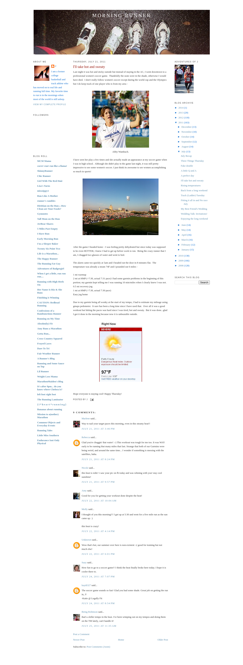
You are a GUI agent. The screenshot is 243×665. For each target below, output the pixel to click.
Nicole (85, 467)
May (184, 229)
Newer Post (78, 639)
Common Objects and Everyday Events (48, 424)
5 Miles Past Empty (47, 228)
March (185, 239)
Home (121, 639)
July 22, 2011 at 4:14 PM (98, 531)
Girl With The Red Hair (50, 180)
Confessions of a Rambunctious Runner (49, 312)
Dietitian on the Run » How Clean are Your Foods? (51, 207)
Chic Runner (44, 176)
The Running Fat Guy (48, 263)
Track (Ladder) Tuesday (192, 195)
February (186, 244)
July (183, 151)
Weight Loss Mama (47, 376)
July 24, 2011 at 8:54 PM (98, 603)
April (184, 234)
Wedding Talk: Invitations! (194, 213)
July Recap (186, 155)
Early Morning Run (47, 238)
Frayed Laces (44, 343)
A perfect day (187, 175)
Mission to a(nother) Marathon (48, 416)
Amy (84, 490)
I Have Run (43, 233)
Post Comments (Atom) (98, 646)
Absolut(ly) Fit (45, 323)
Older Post (163, 639)
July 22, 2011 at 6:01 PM (98, 553)
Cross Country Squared (49, 338)
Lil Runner (43, 371)
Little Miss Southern (48, 435)
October (185, 136)
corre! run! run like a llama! (52, 165)
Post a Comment (81, 634)
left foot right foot (46, 394)
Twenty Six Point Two (48, 248)
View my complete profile (49, 104)
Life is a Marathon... (48, 253)
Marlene (86, 418)
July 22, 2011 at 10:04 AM (99, 500)
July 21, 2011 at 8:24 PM (98, 459)
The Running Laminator (50, 399)
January (185, 249)
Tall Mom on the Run (48, 218)
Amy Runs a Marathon (49, 328)
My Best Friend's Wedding (194, 208)
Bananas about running (49, 409)
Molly (85, 509)
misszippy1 (43, 190)
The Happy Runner (47, 258)
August (185, 146)
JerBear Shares (45, 223)
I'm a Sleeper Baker (47, 243)
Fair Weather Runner (48, 353)
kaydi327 (86, 585)
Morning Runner (121, 15)
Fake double (187, 165)
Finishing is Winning (48, 297)
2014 (181, 107)
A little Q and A (188, 170)
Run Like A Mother (47, 195)
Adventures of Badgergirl (50, 268)
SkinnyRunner (45, 170)
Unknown (86, 539)
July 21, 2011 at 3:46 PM (98, 428)
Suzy (84, 562)
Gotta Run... (43, 333)
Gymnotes (42, 213)
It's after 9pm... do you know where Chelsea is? (49, 388)
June (184, 225)
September (187, 141)
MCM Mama (44, 161)
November (187, 131)
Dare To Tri (43, 348)
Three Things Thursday (192, 160)
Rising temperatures (190, 185)
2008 (181, 265)
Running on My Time (48, 318)
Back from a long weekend (194, 190)
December (186, 126)
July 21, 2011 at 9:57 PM (98, 481)
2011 (181, 122)
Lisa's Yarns (43, 185)
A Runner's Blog (46, 358)
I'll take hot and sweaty (89, 67)
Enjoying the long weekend (194, 218)
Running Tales (44, 430)
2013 (181, 112)
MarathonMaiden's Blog (50, 381)
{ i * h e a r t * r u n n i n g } (51, 404)
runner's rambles (46, 200)
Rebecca (86, 437)
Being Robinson (90, 611)
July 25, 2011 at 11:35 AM (99, 625)
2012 (181, 117)
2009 (181, 260)
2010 (181, 255)
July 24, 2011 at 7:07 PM (98, 576)
